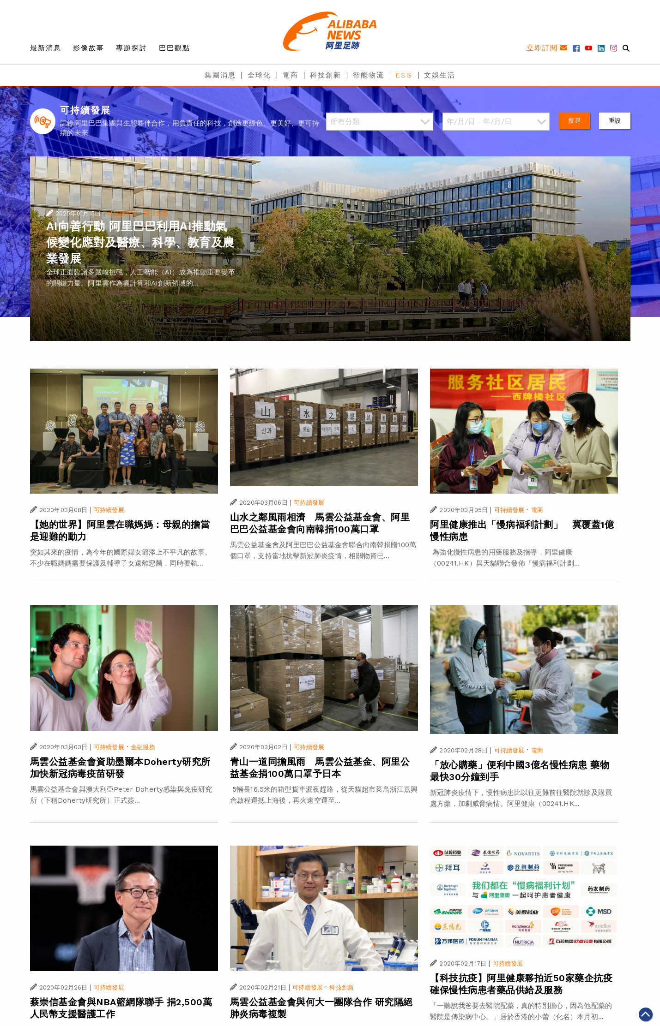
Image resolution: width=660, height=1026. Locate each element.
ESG (404, 75)
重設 (615, 120)
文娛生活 (439, 75)
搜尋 (574, 120)
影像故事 (88, 48)
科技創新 (325, 75)
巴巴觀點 (174, 48)
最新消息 (45, 48)
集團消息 (220, 75)
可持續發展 (122, 213)
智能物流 (368, 75)
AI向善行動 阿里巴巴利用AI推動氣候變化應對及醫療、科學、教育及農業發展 (140, 242)
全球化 (259, 75)
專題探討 (131, 48)
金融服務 (143, 747)
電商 (290, 75)
